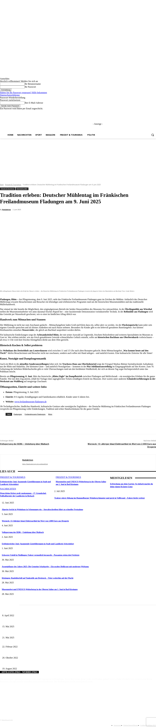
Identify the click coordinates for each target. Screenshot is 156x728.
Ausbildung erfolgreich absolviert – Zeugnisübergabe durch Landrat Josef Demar (34, 664)
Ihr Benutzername (33, 84)
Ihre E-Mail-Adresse (34, 103)
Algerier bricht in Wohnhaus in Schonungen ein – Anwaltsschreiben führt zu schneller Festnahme (42, 509)
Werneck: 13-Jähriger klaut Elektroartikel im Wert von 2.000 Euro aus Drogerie (35, 521)
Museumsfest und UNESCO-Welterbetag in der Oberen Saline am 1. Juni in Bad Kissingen (40, 589)
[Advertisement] (78, 159)
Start (2, 184)
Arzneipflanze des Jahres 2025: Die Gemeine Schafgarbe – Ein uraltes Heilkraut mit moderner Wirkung (45, 567)
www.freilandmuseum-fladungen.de (31, 401)
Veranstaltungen (22, 188)
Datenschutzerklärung (10, 95)
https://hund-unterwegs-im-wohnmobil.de (35, 464)
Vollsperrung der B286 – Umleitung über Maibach (24, 444)
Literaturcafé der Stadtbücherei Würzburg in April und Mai (25, 611)
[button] (152, 135)
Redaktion (6, 209)
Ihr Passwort (30, 87)
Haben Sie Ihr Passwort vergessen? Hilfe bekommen (23, 92)
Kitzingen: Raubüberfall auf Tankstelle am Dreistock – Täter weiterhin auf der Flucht (37, 578)
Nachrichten (8, 488)
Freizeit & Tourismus (13, 184)
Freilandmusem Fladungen (35, 414)
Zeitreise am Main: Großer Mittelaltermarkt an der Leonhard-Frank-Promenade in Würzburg (38, 633)
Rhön (50, 414)
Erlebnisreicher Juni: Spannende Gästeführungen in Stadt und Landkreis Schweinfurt (38, 544)
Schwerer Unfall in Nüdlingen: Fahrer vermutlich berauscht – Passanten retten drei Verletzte (40, 555)
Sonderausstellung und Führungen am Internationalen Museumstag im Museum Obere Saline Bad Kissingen (44, 622)
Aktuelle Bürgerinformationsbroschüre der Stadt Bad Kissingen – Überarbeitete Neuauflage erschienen (42, 653)
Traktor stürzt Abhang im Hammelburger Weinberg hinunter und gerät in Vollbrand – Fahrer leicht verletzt (99, 498)
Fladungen (18, 414)
